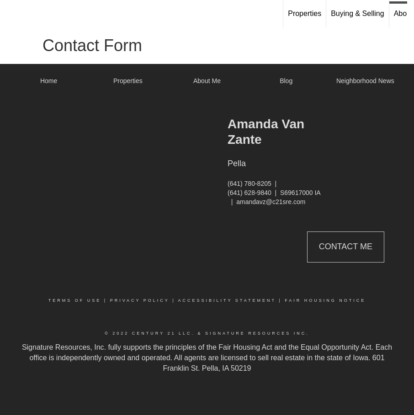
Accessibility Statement (227, 300)
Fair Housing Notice (325, 300)
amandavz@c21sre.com (270, 201)
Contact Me (345, 246)
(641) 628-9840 (249, 192)
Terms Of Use (74, 300)
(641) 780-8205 (249, 183)
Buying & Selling (357, 13)
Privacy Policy (140, 300)
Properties (304, 13)
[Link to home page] (11, 13)
